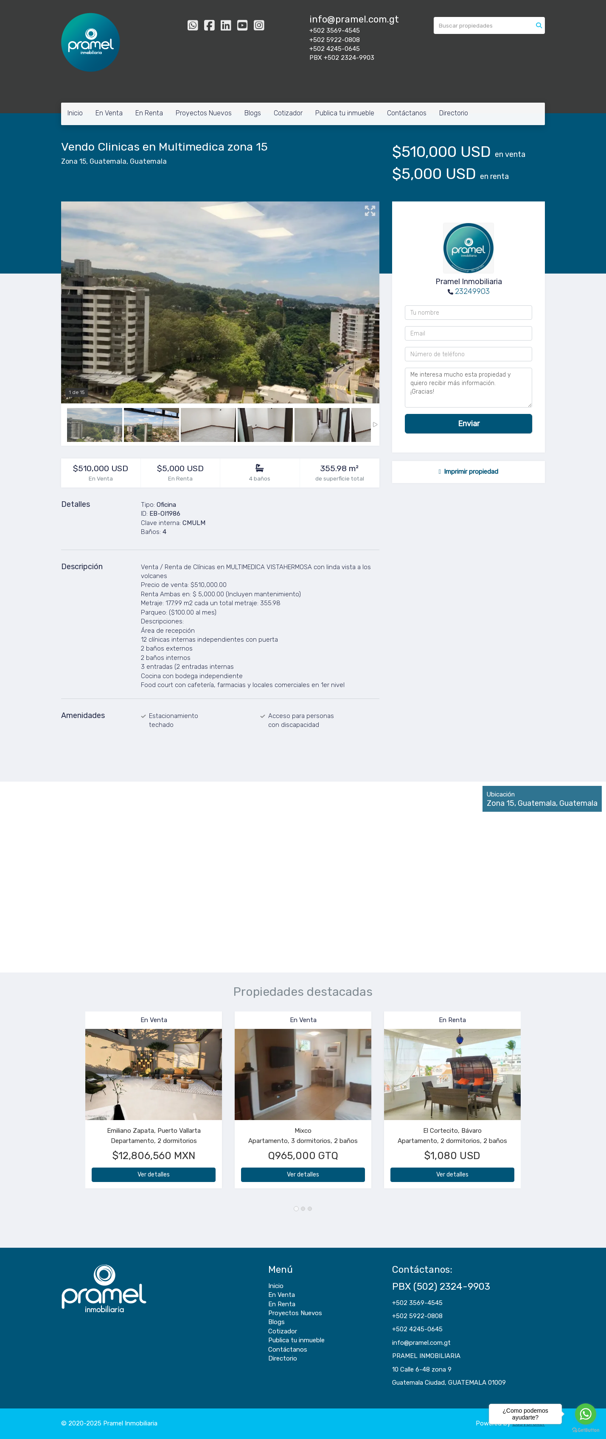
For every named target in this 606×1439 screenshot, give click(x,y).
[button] (73, 1104)
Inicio (75, 113)
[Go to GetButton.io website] (585, 1430)
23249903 (472, 291)
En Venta (109, 113)
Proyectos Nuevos (204, 113)
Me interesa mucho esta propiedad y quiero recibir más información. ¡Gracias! (468, 388)
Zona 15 (73, 161)
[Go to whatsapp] (585, 1414)
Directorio (453, 113)
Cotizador (288, 113)
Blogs (252, 113)
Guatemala (108, 161)
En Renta (149, 113)
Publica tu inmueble (344, 113)
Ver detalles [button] (153, 1174)
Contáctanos (406, 113)
